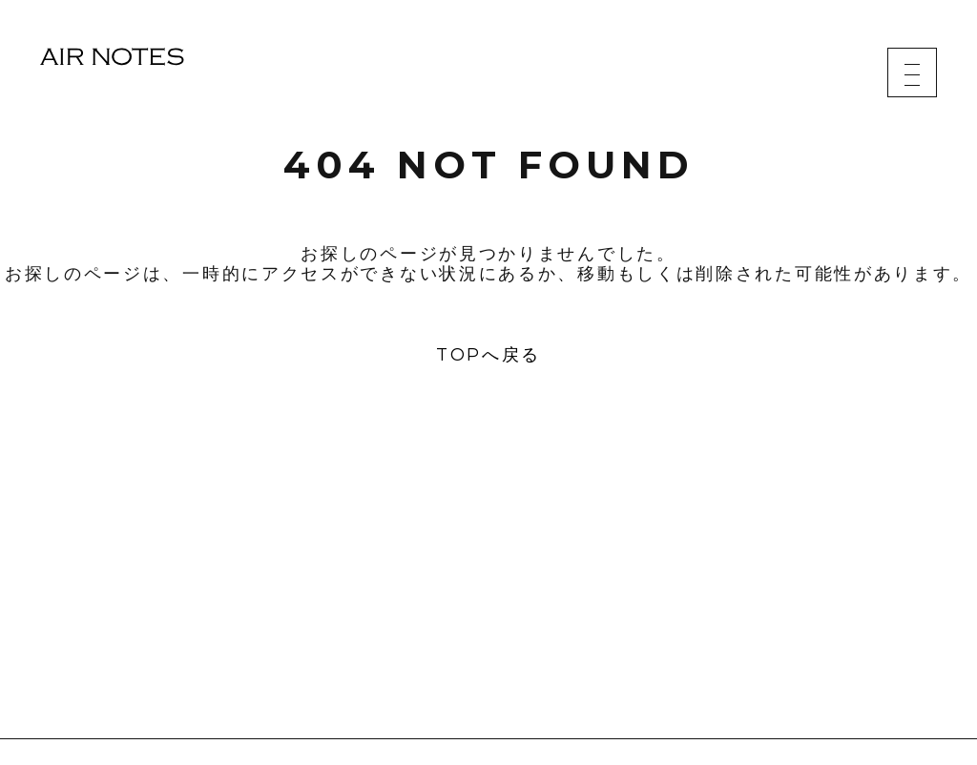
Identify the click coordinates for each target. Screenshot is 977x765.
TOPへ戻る (488, 354)
